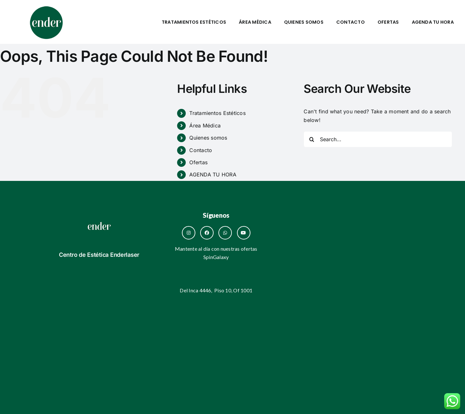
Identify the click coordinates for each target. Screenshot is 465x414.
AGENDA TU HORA (433, 22)
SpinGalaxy (216, 257)
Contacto (350, 22)
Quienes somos (303, 22)
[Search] (312, 139)
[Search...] (378, 139)
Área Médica (255, 22)
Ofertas (388, 22)
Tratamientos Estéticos (194, 22)
